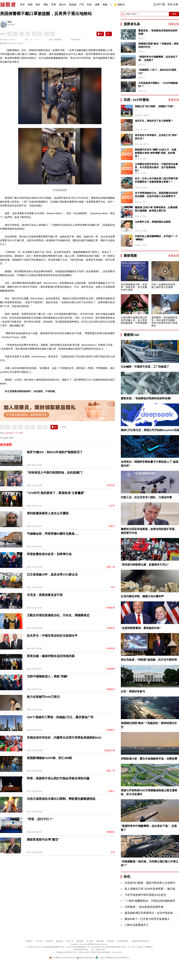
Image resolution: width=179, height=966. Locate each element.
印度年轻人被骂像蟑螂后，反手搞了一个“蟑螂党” (156, 238)
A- (31, 40)
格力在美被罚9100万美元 (43, 697)
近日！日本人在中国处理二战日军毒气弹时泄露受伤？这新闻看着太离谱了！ (156, 180)
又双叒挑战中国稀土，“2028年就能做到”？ (158, 85)
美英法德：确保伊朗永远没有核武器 (51, 656)
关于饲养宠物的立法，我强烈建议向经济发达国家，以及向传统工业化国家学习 (156, 195)
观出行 (62, 4)
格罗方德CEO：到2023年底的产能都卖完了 (55, 452)
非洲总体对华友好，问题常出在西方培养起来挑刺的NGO (64, 737)
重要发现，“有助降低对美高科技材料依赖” (158, 32)
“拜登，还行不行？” (40, 819)
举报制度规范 (122, 941)
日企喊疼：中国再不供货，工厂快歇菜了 (145, 366)
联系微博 (80, 941)
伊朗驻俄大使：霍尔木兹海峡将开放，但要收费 (149, 758)
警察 (21, 433)
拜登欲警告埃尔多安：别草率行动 (49, 554)
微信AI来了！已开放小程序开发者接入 (147, 919)
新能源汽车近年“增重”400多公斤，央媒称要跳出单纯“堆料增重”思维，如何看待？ (155, 153)
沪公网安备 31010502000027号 (62, 958)
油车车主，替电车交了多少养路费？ (154, 120)
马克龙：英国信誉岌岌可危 (45, 595)
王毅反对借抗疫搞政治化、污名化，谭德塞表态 (58, 615)
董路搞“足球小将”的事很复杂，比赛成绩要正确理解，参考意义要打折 (156, 209)
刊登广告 (69, 941)
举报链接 (110, 941)
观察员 (120, 5)
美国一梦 (111, 567)
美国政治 (111, 689)
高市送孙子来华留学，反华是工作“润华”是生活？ (156, 137)
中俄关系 (111, 648)
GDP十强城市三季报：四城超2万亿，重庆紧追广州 (60, 717)
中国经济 (111, 730)
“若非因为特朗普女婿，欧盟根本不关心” (145, 564)
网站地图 (100, 941)
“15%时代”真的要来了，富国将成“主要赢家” (56, 493)
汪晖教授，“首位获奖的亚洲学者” (144, 907)
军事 (53, 4)
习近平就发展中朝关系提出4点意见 (145, 895)
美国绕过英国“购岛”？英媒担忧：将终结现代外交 (158, 45)
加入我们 (90, 941)
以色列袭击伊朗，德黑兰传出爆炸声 (142, 596)
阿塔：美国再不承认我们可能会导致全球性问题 (58, 778)
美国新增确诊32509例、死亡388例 (49, 758)
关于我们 (39, 941)
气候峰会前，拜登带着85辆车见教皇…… (53, 533)
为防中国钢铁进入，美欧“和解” (47, 676)
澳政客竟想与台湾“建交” (43, 839)
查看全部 (173, 24)
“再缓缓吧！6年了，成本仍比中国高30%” (157, 71)
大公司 (112, 506)
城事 (97, 4)
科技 (89, 4)
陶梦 (9, 22)
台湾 (113, 852)
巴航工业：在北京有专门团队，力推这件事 (146, 497)
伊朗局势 (111, 669)
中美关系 (111, 485)
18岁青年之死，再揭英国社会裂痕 (153, 221)
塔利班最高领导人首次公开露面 (48, 513)
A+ (38, 40)
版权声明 (49, 941)
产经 (81, 4)
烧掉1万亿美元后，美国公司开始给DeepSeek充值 (150, 430)
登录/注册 (173, 4)
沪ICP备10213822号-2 (34, 947)
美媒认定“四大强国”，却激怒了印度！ (155, 106)
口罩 (16, 433)
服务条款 (59, 941)
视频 (105, 4)
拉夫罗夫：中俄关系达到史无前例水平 (52, 635)
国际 (45, 4)
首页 (22, 4)
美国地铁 (9, 433)
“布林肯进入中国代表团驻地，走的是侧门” (55, 472)
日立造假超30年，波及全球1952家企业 (52, 574)
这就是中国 (109, 750)
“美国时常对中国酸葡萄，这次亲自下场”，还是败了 (158, 58)
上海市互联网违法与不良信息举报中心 (113, 958)
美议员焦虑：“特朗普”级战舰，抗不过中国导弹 (149, 659)
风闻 (30, 4)
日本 (113, 587)
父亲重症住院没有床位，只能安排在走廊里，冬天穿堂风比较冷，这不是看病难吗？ (156, 167)
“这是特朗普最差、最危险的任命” (141, 628)
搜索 (174, 14)
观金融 (72, 4)
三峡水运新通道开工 (137, 925)
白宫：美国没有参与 (133, 691)
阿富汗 (112, 526)
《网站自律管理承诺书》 (140, 941)
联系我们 (29, 941)
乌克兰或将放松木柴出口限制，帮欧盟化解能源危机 (61, 799)
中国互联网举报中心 (86, 958)
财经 (38, 4)
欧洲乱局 (111, 607)
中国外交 (111, 628)
